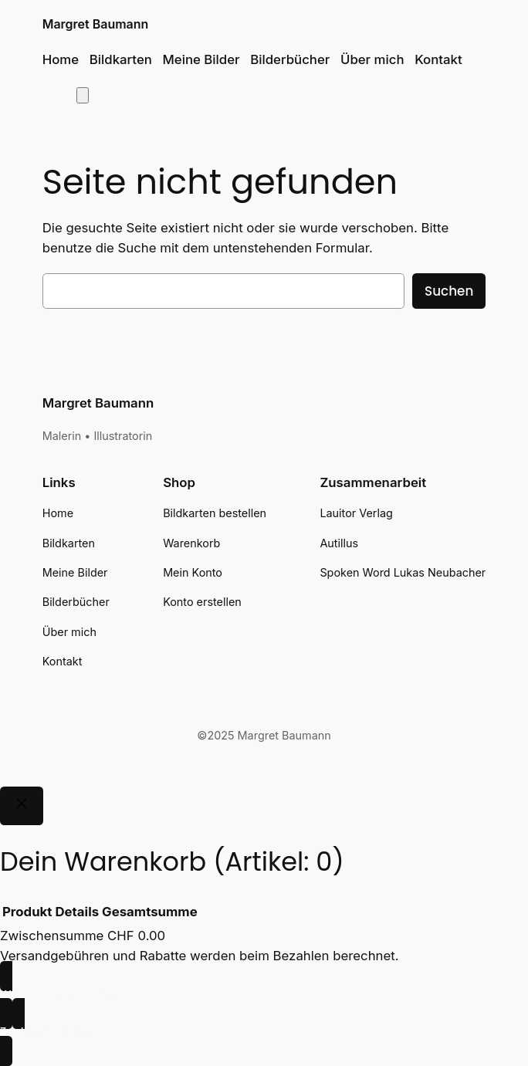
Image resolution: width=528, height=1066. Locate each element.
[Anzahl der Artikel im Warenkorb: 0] (82, 95)
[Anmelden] (55, 94)
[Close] (21, 806)
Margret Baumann (95, 24)
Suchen (449, 291)
